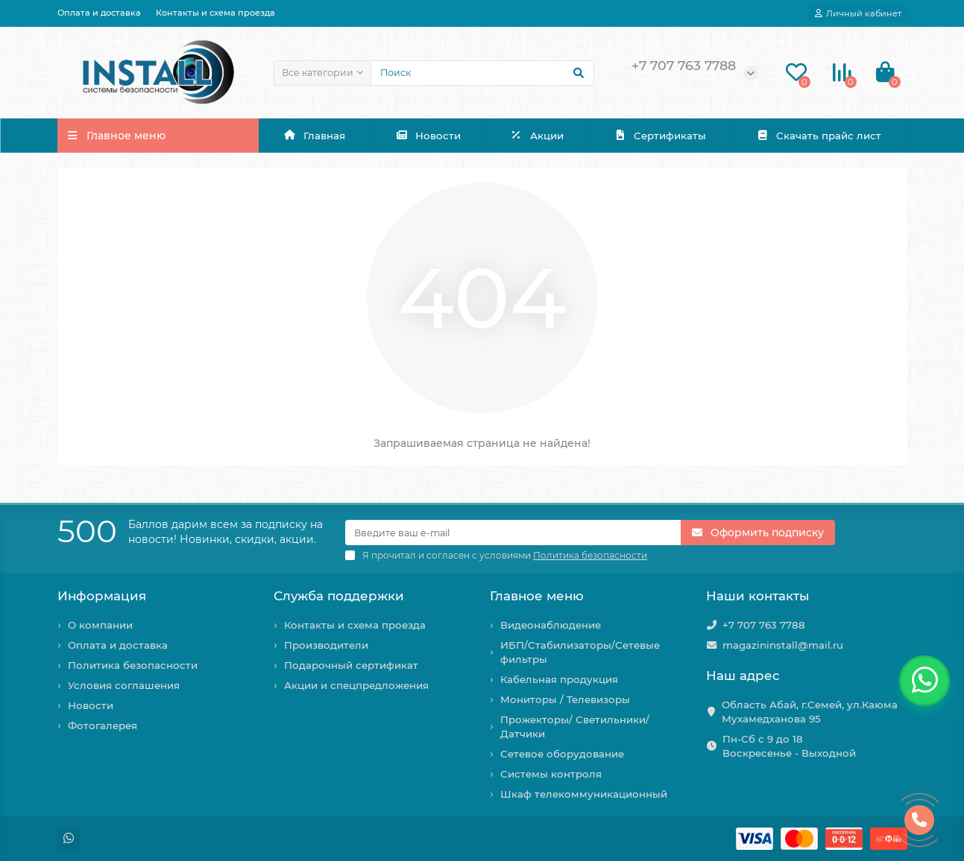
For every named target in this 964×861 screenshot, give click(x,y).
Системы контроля (551, 774)
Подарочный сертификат (351, 665)
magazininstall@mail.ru (782, 645)
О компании (100, 625)
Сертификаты (660, 136)
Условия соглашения (124, 685)
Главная (314, 136)
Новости (428, 136)
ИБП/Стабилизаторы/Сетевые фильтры (580, 652)
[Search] (482, 73)
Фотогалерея (102, 725)
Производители (326, 645)
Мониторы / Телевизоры (565, 699)
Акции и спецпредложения (356, 685)
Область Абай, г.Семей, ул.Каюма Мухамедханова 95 (810, 712)
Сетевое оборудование (562, 754)
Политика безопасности (133, 665)
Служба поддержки (339, 595)
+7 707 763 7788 (763, 625)
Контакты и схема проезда (215, 12)
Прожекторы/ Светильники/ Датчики (574, 727)
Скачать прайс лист (818, 136)
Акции (537, 136)
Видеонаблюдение (550, 625)
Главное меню (537, 595)
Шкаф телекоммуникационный (583, 794)
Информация (101, 595)
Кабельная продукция (559, 679)
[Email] (513, 532)
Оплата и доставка (99, 12)
